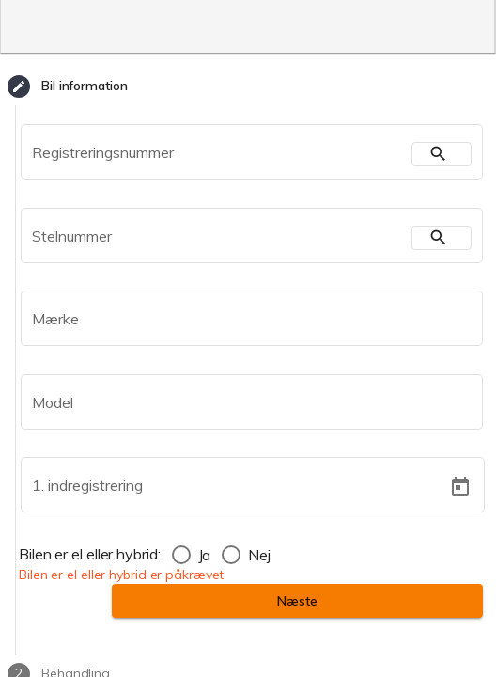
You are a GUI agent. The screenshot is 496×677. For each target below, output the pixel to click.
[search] (441, 154)
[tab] (248, 86)
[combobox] (240, 322)
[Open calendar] (460, 487)
